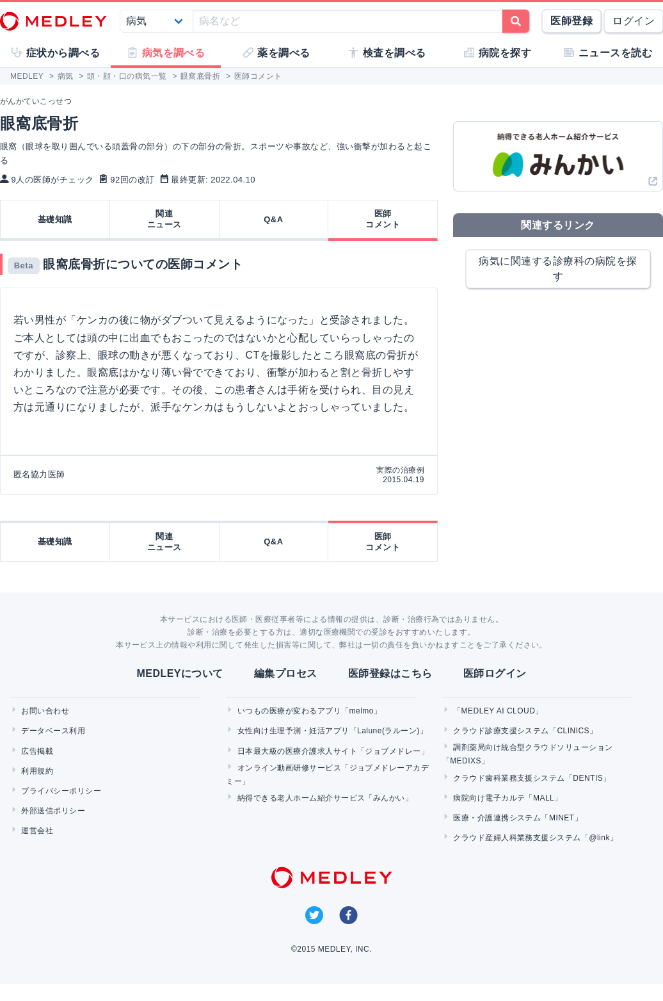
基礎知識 (55, 219)
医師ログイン (495, 673)
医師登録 (571, 20)
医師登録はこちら (390, 673)
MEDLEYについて (179, 673)
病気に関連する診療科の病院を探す (558, 269)
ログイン (633, 20)
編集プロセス (285, 673)
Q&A (273, 219)
